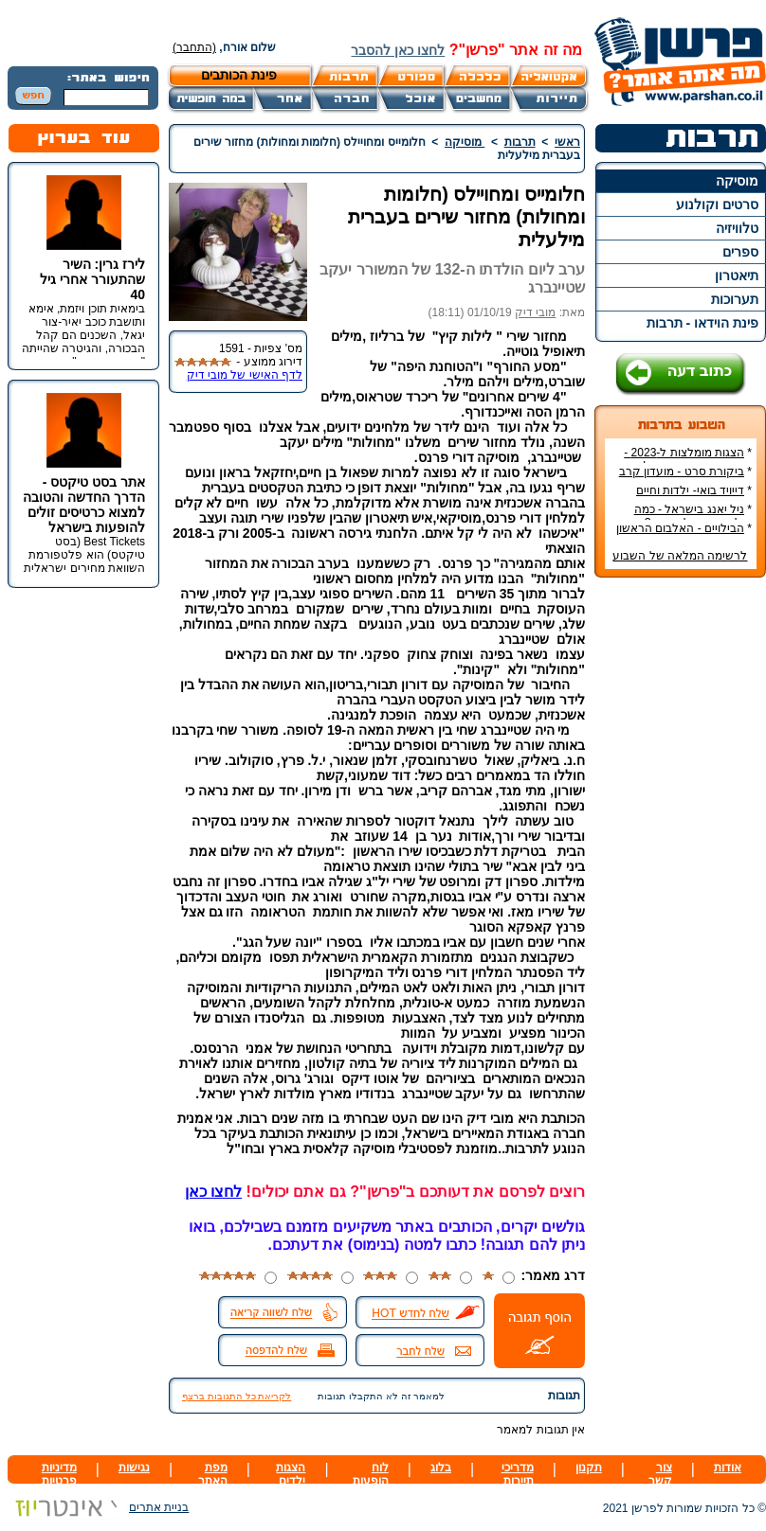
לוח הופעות (371, 1474)
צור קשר (660, 1474)
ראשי (567, 142)
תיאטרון (736, 275)
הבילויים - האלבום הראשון (680, 528)
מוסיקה (737, 180)
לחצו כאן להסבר (398, 50)
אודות (727, 1467)
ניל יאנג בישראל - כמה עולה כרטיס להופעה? (693, 516)
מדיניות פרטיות (59, 1474)
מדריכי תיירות (518, 1474)
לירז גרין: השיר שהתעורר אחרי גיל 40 (92, 279)
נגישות (134, 1467)
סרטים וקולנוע (717, 204)
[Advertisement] (681, 875)
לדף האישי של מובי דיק (244, 375)
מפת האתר (213, 1474)
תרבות (520, 142)
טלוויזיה (737, 228)
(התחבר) (194, 47)
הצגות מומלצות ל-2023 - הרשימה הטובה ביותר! (688, 459)
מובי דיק (535, 312)
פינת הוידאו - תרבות (702, 322)
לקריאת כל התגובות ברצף (236, 1396)
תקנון (588, 1467)
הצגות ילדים (290, 1474)
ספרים (740, 251)
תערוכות (734, 299)
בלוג (440, 1467)
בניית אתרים (98, 1507)
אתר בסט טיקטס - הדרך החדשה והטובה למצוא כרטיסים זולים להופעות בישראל (84, 504)
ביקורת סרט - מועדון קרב (681, 471)
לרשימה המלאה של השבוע (679, 555)
